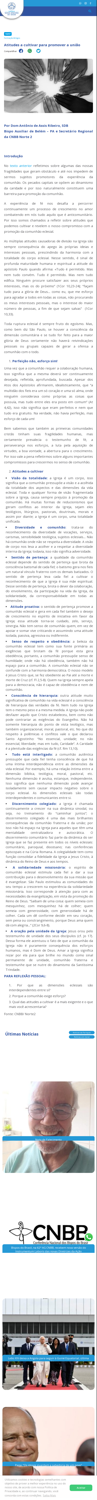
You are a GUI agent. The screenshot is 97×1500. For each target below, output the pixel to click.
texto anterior (21, 166)
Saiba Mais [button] (49, 1495)
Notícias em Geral (82, 1036)
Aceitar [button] (81, 1487)
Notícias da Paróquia (82, 1032)
